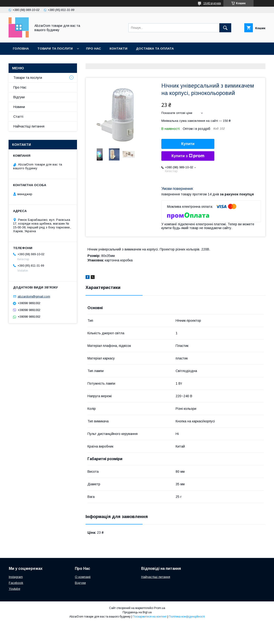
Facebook (16, 583)
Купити (188, 144)
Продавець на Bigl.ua (137, 612)
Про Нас (93, 48)
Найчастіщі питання (28, 126)
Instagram (16, 577)
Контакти (118, 48)
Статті (18, 116)
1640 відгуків (212, 3)
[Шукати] (225, 27)
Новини (19, 107)
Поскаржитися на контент (150, 616)
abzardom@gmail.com (34, 296)
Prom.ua (159, 608)
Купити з (187, 156)
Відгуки (19, 97)
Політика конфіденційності (187, 616)
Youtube (14, 588)
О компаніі (83, 577)
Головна (21, 48)
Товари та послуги (55, 48)
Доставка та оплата (155, 48)
